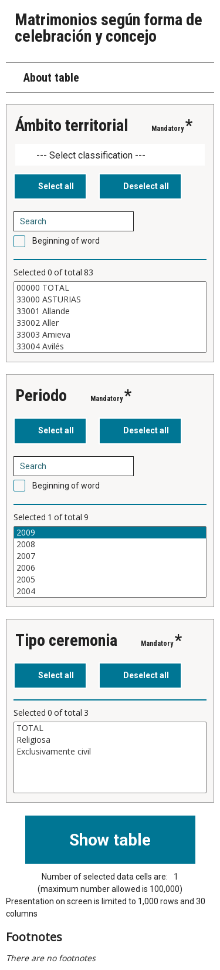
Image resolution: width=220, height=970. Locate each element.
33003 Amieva (110, 335)
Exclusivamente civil (110, 751)
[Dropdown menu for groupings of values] (110, 155)
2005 (110, 579)
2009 (110, 532)
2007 (110, 556)
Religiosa (110, 740)
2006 (110, 568)
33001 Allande (110, 311)
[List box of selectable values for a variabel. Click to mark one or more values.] (110, 317)
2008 (110, 544)
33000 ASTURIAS (110, 299)
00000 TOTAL (110, 288)
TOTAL (110, 728)
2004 (110, 591)
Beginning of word (66, 240)
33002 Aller (110, 323)
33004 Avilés (110, 346)
